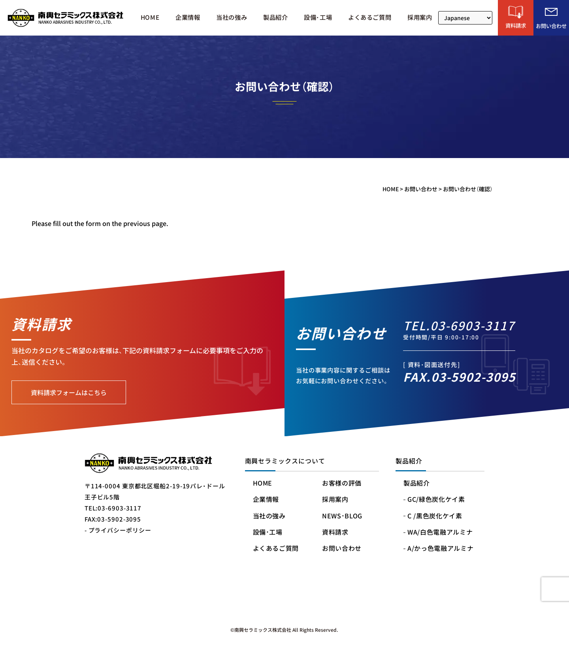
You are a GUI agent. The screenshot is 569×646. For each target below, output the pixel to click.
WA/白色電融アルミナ (440, 532)
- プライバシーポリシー (118, 530)
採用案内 (419, 17)
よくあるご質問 (369, 17)
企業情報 (187, 17)
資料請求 (335, 532)
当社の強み (231, 17)
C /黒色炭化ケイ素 (434, 516)
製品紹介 (275, 17)
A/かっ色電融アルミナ (440, 548)
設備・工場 (318, 17)
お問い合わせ (342, 548)
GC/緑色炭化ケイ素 (436, 499)
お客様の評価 (342, 483)
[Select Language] (465, 17)
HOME (150, 17)
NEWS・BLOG (342, 516)
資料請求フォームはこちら (69, 392)
